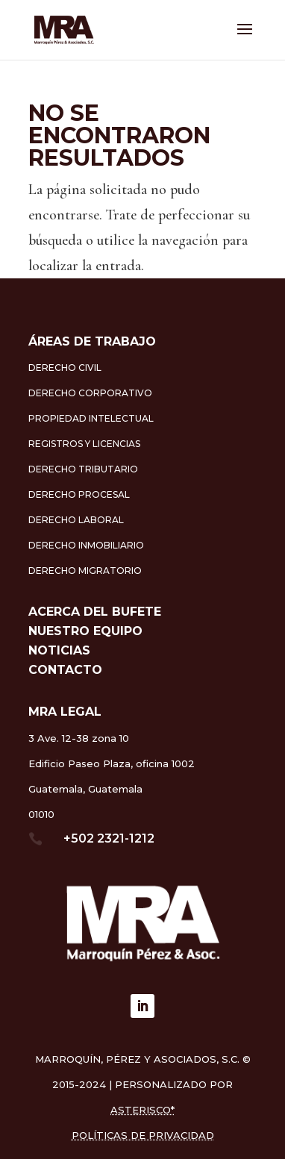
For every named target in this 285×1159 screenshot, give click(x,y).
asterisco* (142, 1110)
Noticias (59, 650)
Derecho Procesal (79, 494)
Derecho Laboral (76, 519)
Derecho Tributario (83, 469)
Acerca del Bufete (94, 612)
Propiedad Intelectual (91, 418)
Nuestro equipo (85, 631)
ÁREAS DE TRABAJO (92, 341)
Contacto (65, 670)
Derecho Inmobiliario (86, 545)
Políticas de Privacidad (143, 1135)
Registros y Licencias (84, 443)
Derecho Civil (64, 367)
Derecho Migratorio (85, 570)
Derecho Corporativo (90, 393)
